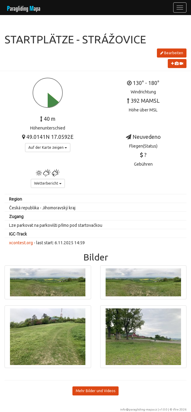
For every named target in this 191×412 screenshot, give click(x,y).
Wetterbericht (48, 183)
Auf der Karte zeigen (47, 147)
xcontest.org (21, 242)
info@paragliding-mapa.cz (138, 409)
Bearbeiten (171, 53)
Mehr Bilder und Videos (95, 391)
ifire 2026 (179, 409)
